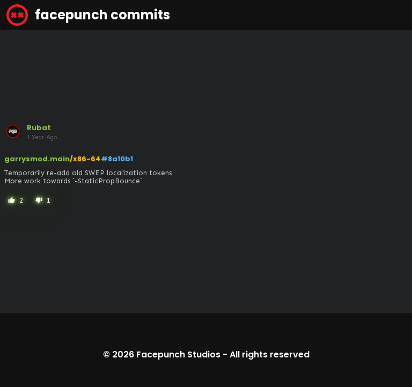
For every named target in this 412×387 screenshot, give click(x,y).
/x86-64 (85, 159)
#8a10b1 (117, 159)
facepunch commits (88, 15)
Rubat (39, 128)
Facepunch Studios (178, 354)
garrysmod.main (37, 159)
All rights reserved (270, 354)
